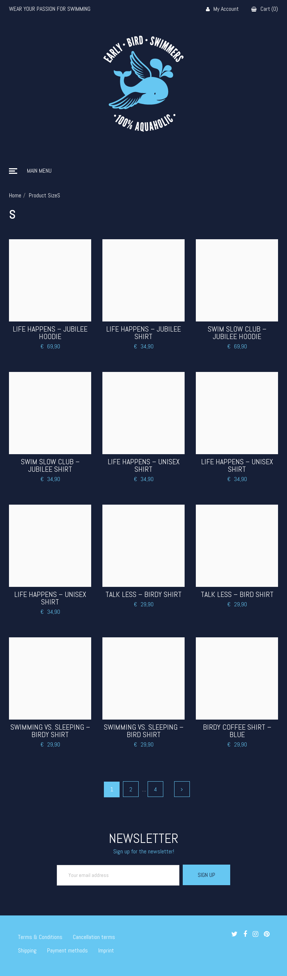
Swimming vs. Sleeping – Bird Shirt (143, 730)
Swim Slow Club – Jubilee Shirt (50, 465)
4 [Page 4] (155, 789)
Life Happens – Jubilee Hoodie (50, 332)
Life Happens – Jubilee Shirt (143, 332)
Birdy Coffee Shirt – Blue (237, 730)
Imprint (106, 950)
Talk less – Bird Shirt (237, 594)
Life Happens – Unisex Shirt (144, 465)
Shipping (27, 950)
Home (15, 195)
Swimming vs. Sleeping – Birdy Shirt (50, 730)
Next (182, 789)
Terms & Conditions (40, 937)
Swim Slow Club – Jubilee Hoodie (237, 332)
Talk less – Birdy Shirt (143, 594)
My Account (222, 9)
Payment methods (67, 950)
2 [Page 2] (130, 789)
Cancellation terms (94, 937)
